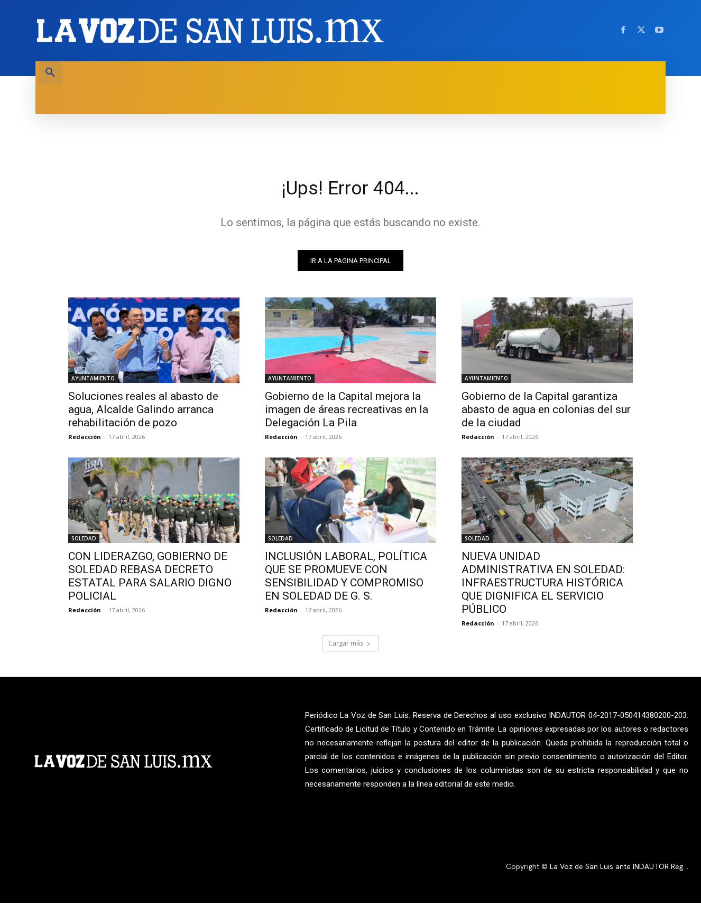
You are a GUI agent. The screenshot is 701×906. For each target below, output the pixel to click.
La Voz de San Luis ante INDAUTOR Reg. (618, 870)
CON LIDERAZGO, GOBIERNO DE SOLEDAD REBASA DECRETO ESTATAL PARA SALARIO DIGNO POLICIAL (150, 580)
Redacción (84, 440)
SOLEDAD (83, 542)
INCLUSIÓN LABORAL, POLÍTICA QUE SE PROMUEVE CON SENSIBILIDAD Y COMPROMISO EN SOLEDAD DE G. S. (346, 580)
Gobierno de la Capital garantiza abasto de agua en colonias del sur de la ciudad (546, 413)
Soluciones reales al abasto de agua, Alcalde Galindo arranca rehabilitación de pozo (143, 413)
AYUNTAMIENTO (93, 382)
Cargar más (349, 646)
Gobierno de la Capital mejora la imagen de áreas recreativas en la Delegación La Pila (346, 413)
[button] (50, 73)
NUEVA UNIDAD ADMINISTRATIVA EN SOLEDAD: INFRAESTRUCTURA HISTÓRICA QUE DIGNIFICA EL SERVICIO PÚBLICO (543, 586)
